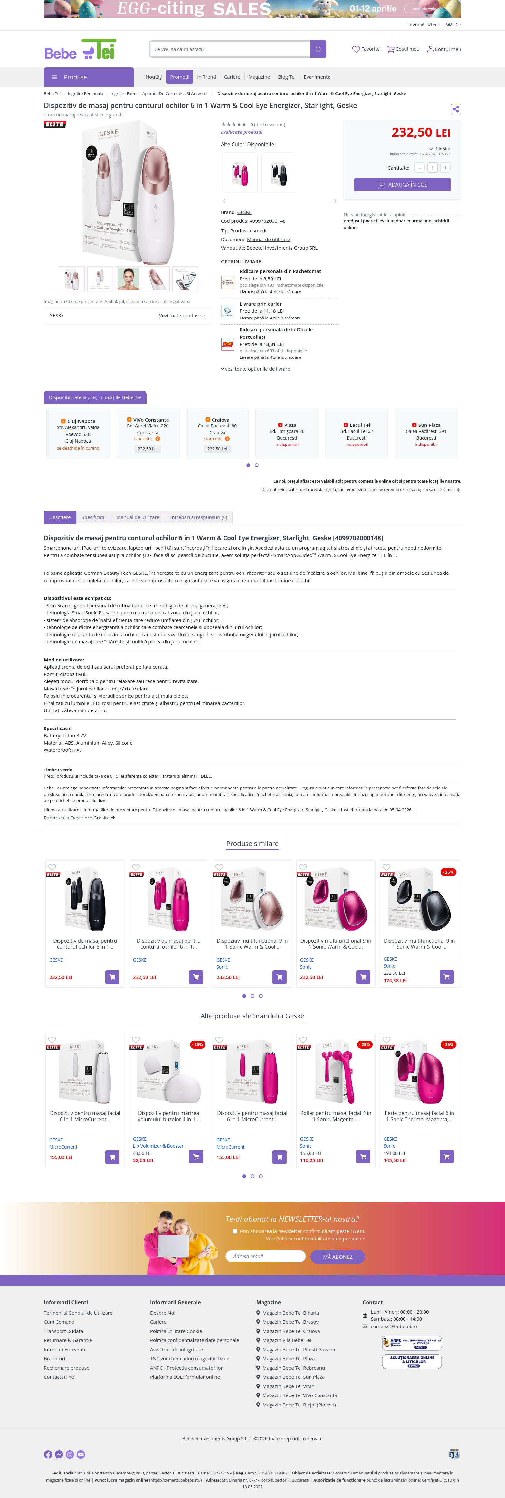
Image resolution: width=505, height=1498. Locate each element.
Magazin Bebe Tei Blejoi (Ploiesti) (296, 1404)
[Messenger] (59, 1454)
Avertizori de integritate (176, 1349)
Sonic (222, 967)
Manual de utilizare (268, 239)
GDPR (452, 24)
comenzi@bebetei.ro (394, 1326)
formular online (202, 1377)
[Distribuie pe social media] (456, 109)
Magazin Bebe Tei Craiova (288, 1331)
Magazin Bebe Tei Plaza (285, 1358)
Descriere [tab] (60, 517)
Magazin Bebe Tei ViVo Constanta (296, 1395)
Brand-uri (54, 1358)
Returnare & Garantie (68, 1340)
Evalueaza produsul (241, 132)
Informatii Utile (422, 24)
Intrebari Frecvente (65, 1349)
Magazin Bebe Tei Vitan (285, 1386)
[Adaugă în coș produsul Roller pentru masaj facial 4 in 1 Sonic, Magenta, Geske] (363, 1156)
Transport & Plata (63, 1331)
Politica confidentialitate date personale (194, 1340)
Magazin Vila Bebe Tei (283, 1340)
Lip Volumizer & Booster (158, 1146)
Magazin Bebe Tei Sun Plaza (290, 1377)
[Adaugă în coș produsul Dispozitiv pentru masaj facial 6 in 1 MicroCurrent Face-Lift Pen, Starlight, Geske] (112, 1157)
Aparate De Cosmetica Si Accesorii (175, 93)
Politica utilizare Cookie (176, 1331)
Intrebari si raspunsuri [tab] (198, 517)
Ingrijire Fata (123, 93)
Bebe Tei (52, 93)
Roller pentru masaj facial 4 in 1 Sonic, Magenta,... (335, 1116)
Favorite (365, 49)
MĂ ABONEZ (338, 1256)
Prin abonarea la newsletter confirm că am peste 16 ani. (302, 1231)
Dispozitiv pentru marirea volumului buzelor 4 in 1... (169, 1116)
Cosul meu (403, 48)
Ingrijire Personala (85, 93)
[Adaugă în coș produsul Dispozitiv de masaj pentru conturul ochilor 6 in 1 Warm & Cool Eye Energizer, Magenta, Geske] (196, 977)
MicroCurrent (63, 1147)
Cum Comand (59, 1321)
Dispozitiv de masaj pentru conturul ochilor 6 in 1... (85, 944)
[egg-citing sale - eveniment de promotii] (252, 9)
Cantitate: (398, 167)
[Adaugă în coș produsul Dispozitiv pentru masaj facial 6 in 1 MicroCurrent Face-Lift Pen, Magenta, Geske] (279, 1157)
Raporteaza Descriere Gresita (79, 817)
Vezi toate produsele (182, 315)
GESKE (244, 212)
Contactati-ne (59, 1377)
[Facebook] (48, 1454)
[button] (248, 465)
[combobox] (229, 49)
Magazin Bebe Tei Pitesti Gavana (295, 1349)
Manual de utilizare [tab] (138, 517)
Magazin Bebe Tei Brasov (287, 1321)
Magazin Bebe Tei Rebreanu (290, 1368)
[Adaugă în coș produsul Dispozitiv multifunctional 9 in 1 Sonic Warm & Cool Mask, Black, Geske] (447, 977)
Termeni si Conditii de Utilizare (78, 1312)
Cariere (158, 1321)
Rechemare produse (66, 1368)
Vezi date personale (315, 1238)
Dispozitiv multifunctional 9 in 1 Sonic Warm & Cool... (252, 944)
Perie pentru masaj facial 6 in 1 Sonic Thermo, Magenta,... (419, 1116)
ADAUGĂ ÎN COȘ (402, 185)
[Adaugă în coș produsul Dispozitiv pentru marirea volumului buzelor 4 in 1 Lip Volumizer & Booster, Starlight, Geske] (196, 1156)
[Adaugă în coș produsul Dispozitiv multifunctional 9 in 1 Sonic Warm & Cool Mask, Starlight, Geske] (279, 977)
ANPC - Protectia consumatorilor (186, 1368)
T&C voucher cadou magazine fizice (189, 1358)
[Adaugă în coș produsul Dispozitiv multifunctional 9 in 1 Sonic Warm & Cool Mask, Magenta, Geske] (363, 977)
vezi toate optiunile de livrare (255, 369)
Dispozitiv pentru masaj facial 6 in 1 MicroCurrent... (85, 1116)
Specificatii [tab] (94, 517)
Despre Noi (162, 1312)
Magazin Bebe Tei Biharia (287, 1312)
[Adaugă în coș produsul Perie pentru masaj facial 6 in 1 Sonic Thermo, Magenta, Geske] (447, 1156)
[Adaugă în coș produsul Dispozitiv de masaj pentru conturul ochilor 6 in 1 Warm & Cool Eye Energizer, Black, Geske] (112, 977)
